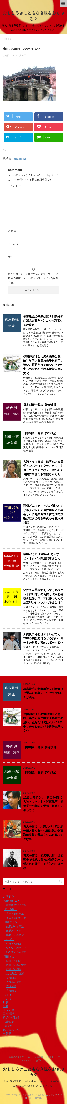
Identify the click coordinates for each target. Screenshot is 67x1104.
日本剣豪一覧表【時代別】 (40, 404)
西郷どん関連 (13, 960)
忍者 (5, 1006)
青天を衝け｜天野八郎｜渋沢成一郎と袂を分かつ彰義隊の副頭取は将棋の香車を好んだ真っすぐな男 (43, 832)
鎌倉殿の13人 (12, 900)
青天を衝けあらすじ (17, 917)
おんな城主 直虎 (14, 973)
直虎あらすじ (13, 982)
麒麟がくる (10, 922)
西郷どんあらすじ (16, 965)
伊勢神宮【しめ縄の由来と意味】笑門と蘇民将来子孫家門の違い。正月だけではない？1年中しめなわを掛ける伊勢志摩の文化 (43, 365)
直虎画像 (11, 990)
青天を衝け (10, 909)
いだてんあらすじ (16, 952)
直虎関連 (11, 977)
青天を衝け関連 (15, 913)
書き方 (8, 1026)
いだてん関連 (13, 943)
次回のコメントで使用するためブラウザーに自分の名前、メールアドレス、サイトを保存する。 (33, 278)
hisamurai (20, 158)
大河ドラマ (10, 896)
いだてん (9, 939)
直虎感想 (11, 986)
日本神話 (8, 1013)
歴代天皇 (8, 1010)
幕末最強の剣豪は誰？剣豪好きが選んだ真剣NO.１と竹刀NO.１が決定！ (43, 320)
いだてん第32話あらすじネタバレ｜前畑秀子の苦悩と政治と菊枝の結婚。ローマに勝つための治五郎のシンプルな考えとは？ (43, 596)
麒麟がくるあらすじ (17, 930)
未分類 (7, 1033)
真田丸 (8, 995)
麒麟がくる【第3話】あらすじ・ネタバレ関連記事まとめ (41, 556)
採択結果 (9, 1021)
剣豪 (5, 1002)
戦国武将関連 (11, 1029)
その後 (7, 998)
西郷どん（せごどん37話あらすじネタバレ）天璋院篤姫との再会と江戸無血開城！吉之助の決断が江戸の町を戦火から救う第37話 (43, 514)
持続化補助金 (11, 1017)
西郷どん (9, 956)
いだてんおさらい (16, 947)
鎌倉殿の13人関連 (16, 905)
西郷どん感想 (13, 969)
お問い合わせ (42, 1060)
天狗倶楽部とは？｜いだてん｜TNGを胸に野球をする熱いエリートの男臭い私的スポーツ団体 (43, 638)
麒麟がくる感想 (15, 935)
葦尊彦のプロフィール (19, 1057)
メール (13, 243)
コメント (14, 185)
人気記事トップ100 (44, 1057)
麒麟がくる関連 (15, 926)
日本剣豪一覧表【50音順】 (40, 433)
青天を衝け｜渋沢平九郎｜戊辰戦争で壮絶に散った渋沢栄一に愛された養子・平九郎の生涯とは (43, 862)
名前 (12, 231)
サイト (12, 256)
